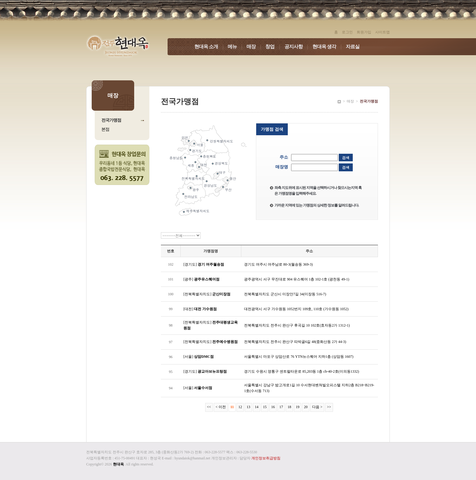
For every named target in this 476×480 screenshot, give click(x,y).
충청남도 (176, 158)
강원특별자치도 (221, 141)
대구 (222, 172)
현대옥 (118, 464)
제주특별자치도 (197, 211)
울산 (232, 178)
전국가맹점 (111, 120)
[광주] (201, 279)
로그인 (347, 32)
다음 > (317, 407)
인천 (185, 137)
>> (329, 407)
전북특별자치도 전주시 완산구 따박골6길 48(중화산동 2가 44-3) (295, 342)
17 (281, 407)
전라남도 (191, 196)
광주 (195, 189)
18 (289, 407)
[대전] (200, 309)
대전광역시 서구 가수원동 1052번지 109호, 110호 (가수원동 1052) (296, 309)
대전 (203, 165)
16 (273, 407)
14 (256, 407)
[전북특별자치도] (206, 294)
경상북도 (221, 163)
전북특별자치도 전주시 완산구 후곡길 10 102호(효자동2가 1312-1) (297, 325)
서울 (200, 145)
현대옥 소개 (211, 46)
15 (265, 407)
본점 (105, 129)
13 (248, 407)
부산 (228, 189)
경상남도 (210, 185)
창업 (274, 46)
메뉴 (237, 46)
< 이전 (221, 407)
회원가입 (364, 32)
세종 (191, 165)
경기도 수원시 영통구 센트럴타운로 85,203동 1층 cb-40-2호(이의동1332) (301, 371)
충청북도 (209, 156)
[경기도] (203, 264)
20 (306, 407)
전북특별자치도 (193, 178)
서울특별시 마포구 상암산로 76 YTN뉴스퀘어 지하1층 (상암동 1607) (298, 356)
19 (297, 407)
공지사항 (298, 46)
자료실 (352, 46)
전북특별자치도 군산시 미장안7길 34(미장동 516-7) (285, 294)
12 (240, 407)
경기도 (197, 151)
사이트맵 (382, 32)
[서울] (198, 356)
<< (209, 407)
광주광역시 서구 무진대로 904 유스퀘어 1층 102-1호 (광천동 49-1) (296, 279)
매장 (255, 46)
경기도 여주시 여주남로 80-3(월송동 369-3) (278, 264)
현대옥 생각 (329, 46)
